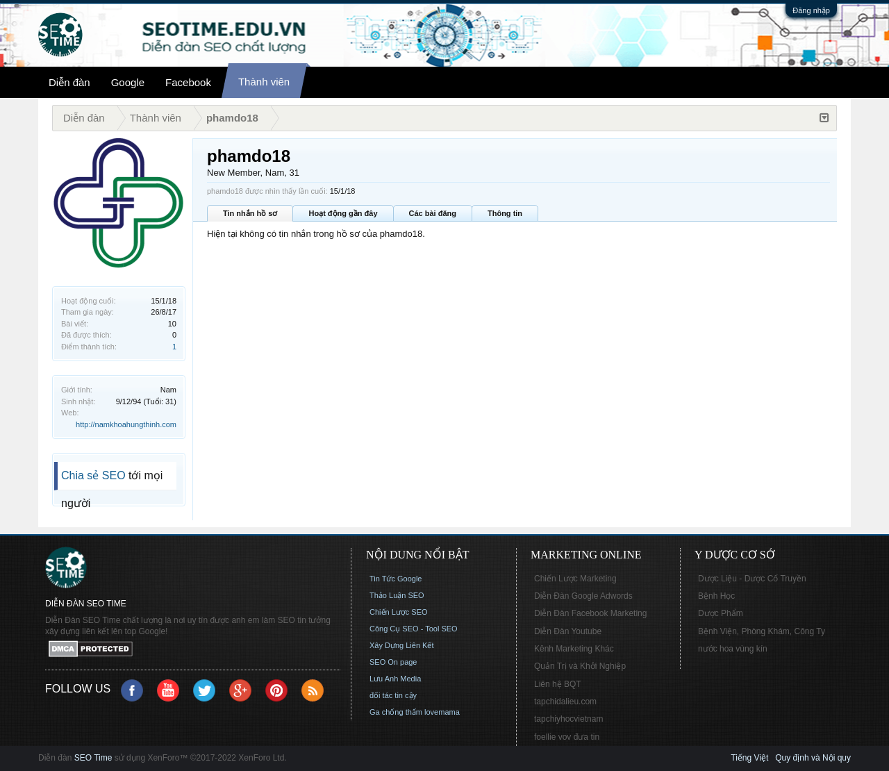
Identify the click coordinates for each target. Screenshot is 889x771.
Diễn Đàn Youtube (567, 631)
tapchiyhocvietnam (568, 719)
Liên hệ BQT (557, 684)
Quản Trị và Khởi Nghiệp (580, 666)
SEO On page (393, 662)
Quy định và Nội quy (813, 758)
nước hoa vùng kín (732, 649)
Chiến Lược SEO (398, 612)
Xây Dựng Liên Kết (401, 645)
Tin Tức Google (395, 578)
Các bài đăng (432, 213)
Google (127, 82)
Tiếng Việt (749, 758)
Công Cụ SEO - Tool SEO (413, 628)
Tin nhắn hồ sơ (250, 213)
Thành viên (264, 82)
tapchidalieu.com (565, 701)
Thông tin (505, 213)
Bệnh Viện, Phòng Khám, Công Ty (761, 631)
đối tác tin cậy (393, 695)
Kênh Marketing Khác (574, 649)
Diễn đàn (69, 82)
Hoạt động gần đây (342, 213)
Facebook (188, 82)
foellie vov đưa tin (566, 737)
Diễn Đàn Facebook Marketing (590, 613)
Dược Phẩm (720, 613)
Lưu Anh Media (395, 678)
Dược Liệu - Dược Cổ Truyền (752, 578)
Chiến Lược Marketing (575, 578)
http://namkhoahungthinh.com (126, 424)
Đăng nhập (811, 10)
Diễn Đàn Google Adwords (583, 596)
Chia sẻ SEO (93, 475)
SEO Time (93, 758)
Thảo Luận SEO (396, 595)
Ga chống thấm (395, 712)
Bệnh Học (716, 596)
